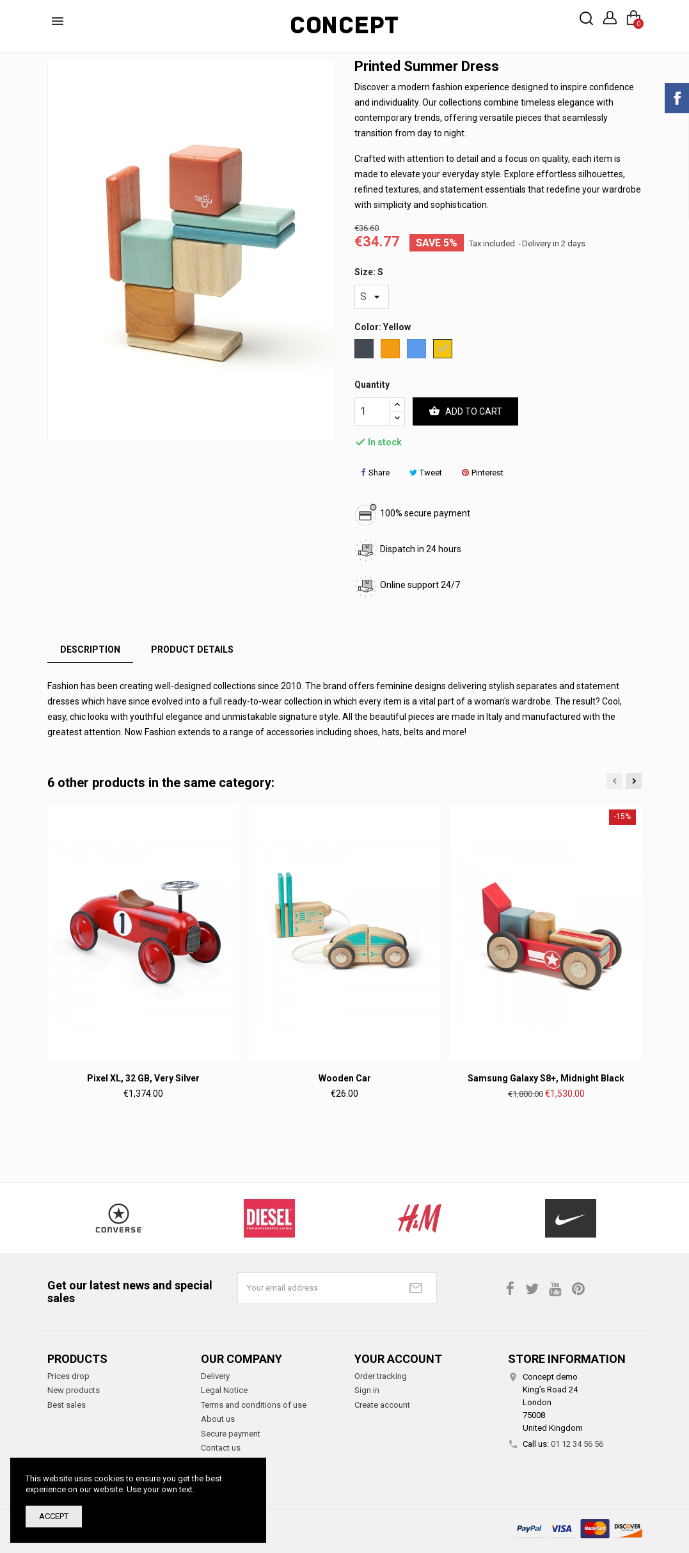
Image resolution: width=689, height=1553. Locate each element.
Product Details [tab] (192, 649)
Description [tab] (90, 649)
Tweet (425, 472)
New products (73, 1390)
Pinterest (482, 472)
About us (218, 1419)
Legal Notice (224, 1390)
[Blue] (417, 350)
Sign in (366, 1390)
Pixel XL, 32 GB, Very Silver (143, 1078)
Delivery (215, 1376)
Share (375, 472)
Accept (53, 1516)
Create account (382, 1405)
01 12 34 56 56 (577, 1444)
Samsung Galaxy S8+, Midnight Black (546, 1078)
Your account (398, 1359)
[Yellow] (443, 350)
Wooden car (345, 1078)
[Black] (365, 350)
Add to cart (465, 411)
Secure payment (230, 1433)
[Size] (371, 297)
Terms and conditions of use (253, 1405)
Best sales (66, 1405)
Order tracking (380, 1376)
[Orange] (391, 350)
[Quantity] (372, 411)
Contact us (221, 1448)
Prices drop (68, 1376)
